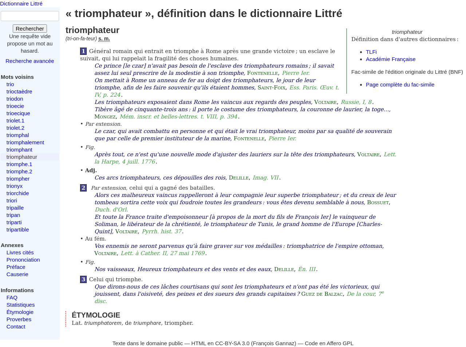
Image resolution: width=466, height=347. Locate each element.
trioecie (15, 106)
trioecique (18, 113)
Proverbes (19, 319)
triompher (18, 178)
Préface (16, 267)
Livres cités (20, 252)
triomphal (18, 135)
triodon (15, 99)
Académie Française (391, 59)
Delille (239, 177)
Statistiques (21, 305)
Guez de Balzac (322, 294)
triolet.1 (15, 120)
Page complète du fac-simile (400, 84)
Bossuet (378, 202)
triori (12, 200)
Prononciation (23, 260)
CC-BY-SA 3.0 (232, 343)
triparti (14, 222)
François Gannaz (274, 343)
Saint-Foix (271, 87)
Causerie (17, 274)
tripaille (15, 208)
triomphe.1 (19, 164)
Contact (16, 326)
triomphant (19, 149)
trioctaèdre (19, 91)
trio (10, 84)
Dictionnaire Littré (21, 3)
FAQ (12, 297)
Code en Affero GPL (329, 343)
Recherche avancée (29, 61)
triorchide (18, 193)
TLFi (371, 52)
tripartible (18, 229)
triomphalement (25, 142)
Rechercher (30, 28)
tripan (13, 215)
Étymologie (20, 312)
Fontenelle (262, 73)
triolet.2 (15, 128)
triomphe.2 (19, 171)
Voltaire (325, 102)
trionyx (15, 186)
